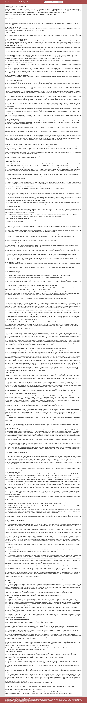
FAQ (23, 698)
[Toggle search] (16, 2)
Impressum (37, 698)
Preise (21, 698)
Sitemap (18, 698)
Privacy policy (27, 698)
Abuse (15, 698)
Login (61, 1)
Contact (33, 698)
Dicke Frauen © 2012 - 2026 (9, 698)
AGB (30, 698)
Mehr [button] (80, 1)
